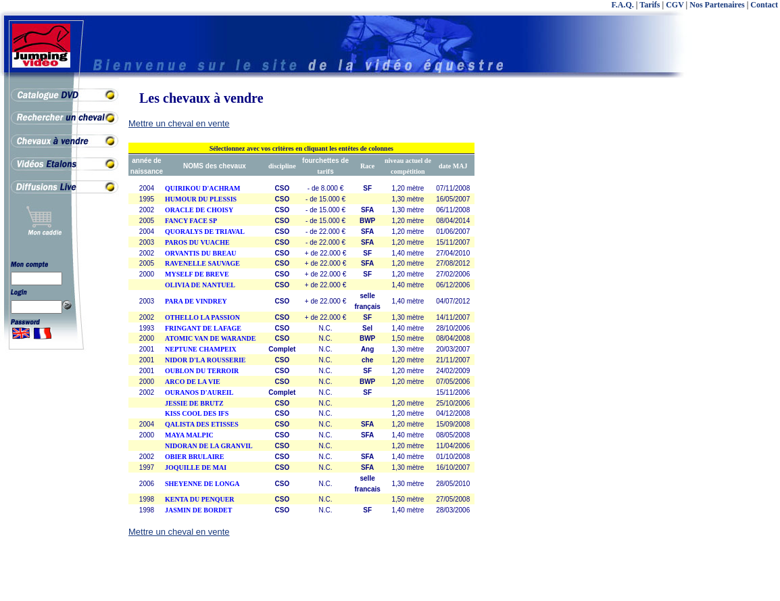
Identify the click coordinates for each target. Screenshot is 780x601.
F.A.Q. (623, 4)
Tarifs (649, 4)
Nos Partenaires (716, 4)
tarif (323, 171)
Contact (764, 4)
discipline (282, 166)
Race (367, 166)
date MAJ (453, 166)
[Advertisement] (726, 304)
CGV (674, 4)
